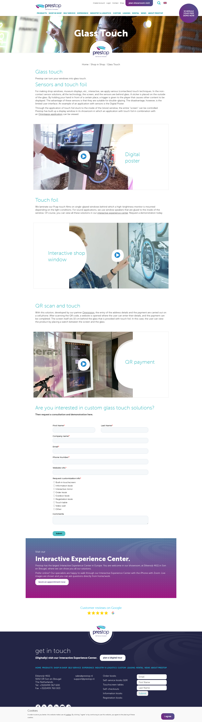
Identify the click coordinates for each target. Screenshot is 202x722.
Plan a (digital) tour (112, 658)
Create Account (99, 3)
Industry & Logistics (100, 13)
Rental (135, 13)
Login (108, 3)
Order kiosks (109, 676)
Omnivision (88, 312)
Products (42, 13)
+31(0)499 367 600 (50, 685)
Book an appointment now (52, 582)
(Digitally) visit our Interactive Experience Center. (66, 657)
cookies (68, 715)
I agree (167, 716)
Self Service (69, 13)
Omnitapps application (50, 114)
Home (85, 64)
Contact (115, 3)
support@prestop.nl (84, 679)
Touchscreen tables (113, 684)
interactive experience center (112, 213)
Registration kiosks (112, 697)
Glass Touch (113, 64)
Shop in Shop (55, 13)
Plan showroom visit (139, 3)
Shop (122, 3)
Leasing (126, 13)
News (143, 13)
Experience (82, 13)
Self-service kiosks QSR (115, 680)
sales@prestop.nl (84, 676)
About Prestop (155, 13)
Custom (117, 13)
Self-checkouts (111, 689)
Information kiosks (112, 693)
